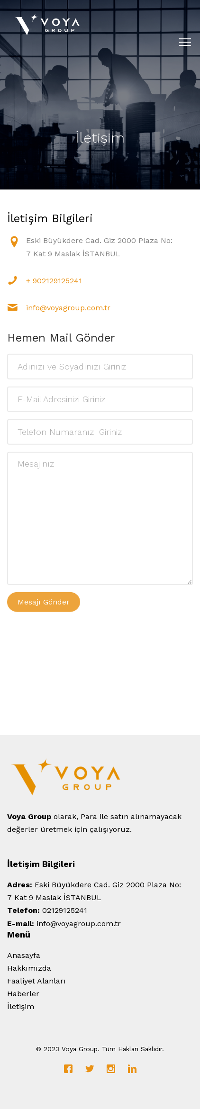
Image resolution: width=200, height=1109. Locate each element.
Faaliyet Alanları (36, 980)
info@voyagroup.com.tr (68, 307)
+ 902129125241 (54, 280)
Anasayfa (23, 955)
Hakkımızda (29, 968)
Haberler (23, 993)
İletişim (20, 1006)
